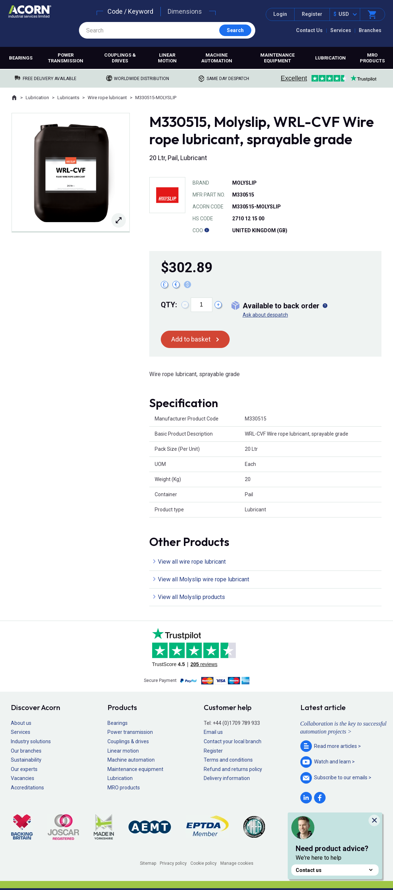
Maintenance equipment (277, 57)
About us (21, 723)
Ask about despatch (265, 315)
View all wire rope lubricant (192, 561)
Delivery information (227, 778)
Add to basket (191, 339)
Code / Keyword (130, 11)
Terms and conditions (228, 760)
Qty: (169, 304)
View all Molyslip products (191, 597)
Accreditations (27, 787)
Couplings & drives (120, 57)
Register (312, 14)
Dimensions (185, 11)
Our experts (24, 769)
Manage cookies (236, 863)
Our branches (26, 751)
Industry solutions (31, 741)
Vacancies (22, 778)
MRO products (372, 57)
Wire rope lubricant (107, 97)
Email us (213, 732)
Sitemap (148, 863)
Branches (370, 30)
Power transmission (65, 57)
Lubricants (68, 97)
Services (340, 30)
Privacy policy (173, 863)
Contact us (335, 870)
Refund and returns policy (233, 769)
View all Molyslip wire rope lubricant (203, 579)
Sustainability (26, 760)
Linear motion (167, 57)
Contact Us (309, 30)
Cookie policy (203, 863)
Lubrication (330, 58)
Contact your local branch (232, 741)
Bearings (20, 58)
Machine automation (216, 57)
